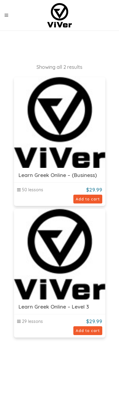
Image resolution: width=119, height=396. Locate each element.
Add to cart (88, 199)
